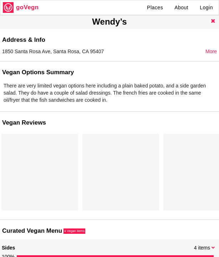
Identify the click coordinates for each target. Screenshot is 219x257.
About (181, 7)
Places (155, 7)
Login (206, 7)
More (211, 51)
